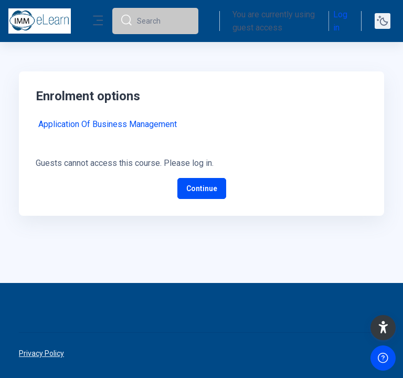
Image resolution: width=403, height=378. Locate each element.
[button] (383, 327)
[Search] (163, 21)
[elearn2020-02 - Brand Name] (39, 21)
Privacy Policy (41, 353)
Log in (340, 21)
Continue (201, 188)
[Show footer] (383, 358)
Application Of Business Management (107, 124)
